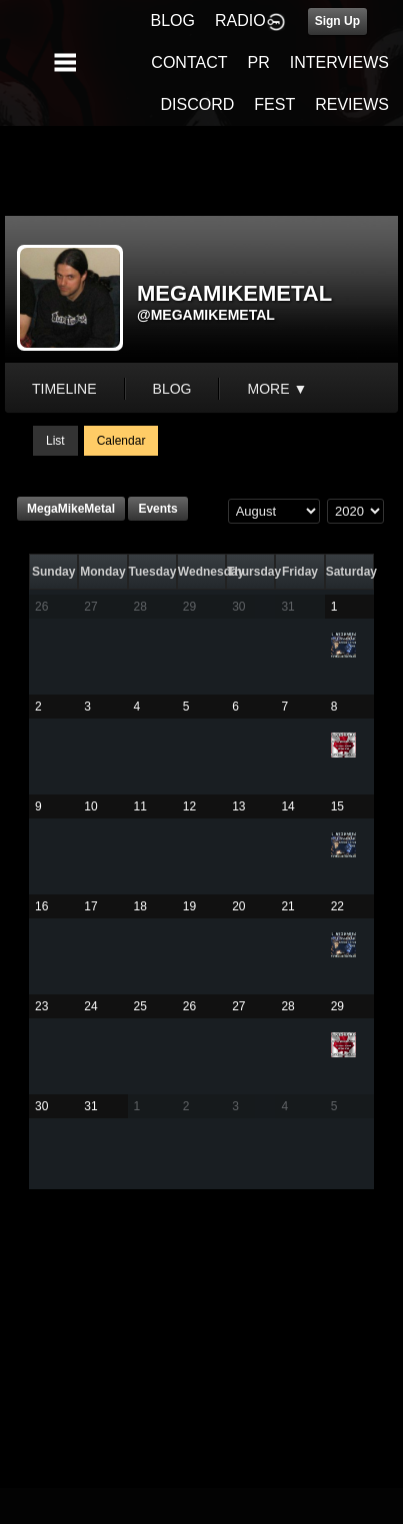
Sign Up (337, 21)
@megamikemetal (206, 315)
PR (258, 62)
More (277, 389)
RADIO (240, 20)
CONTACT (189, 62)
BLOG (173, 20)
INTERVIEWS (339, 62)
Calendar (121, 441)
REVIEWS (352, 104)
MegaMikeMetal (71, 509)
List (55, 441)
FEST (274, 104)
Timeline (64, 389)
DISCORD (198, 104)
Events (157, 509)
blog (172, 389)
